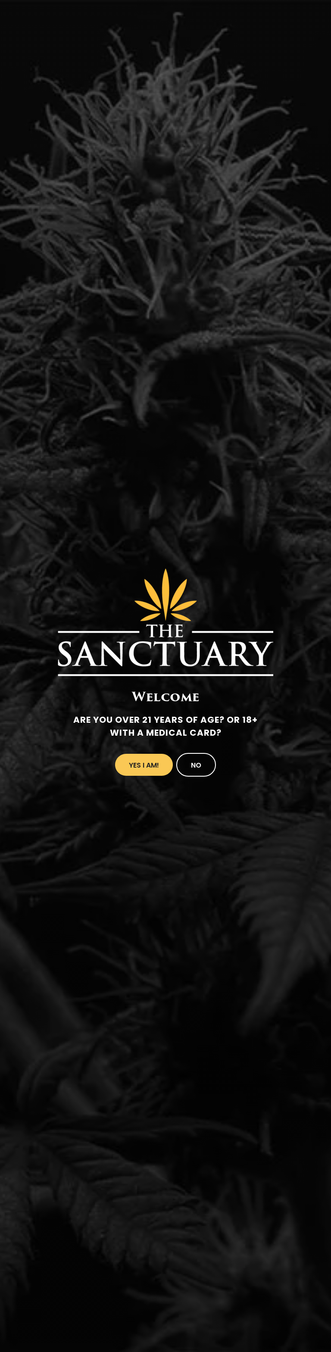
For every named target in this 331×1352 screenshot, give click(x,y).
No (196, 765)
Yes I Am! (144, 765)
